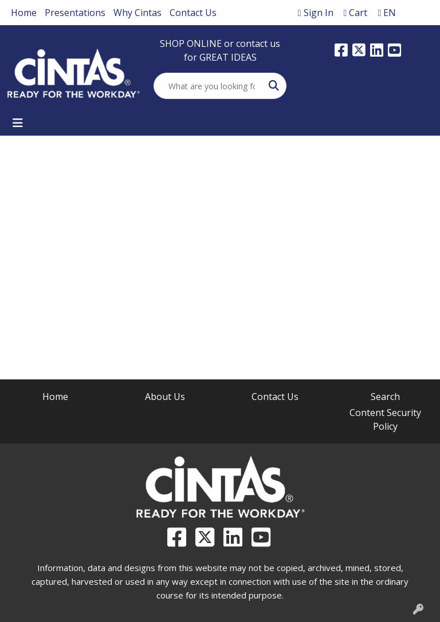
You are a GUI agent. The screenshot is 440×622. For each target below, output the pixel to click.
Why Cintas (137, 12)
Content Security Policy (385, 419)
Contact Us (193, 12)
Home (24, 12)
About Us (165, 396)
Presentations (75, 12)
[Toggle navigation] (18, 123)
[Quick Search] (208, 86)
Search (385, 396)
